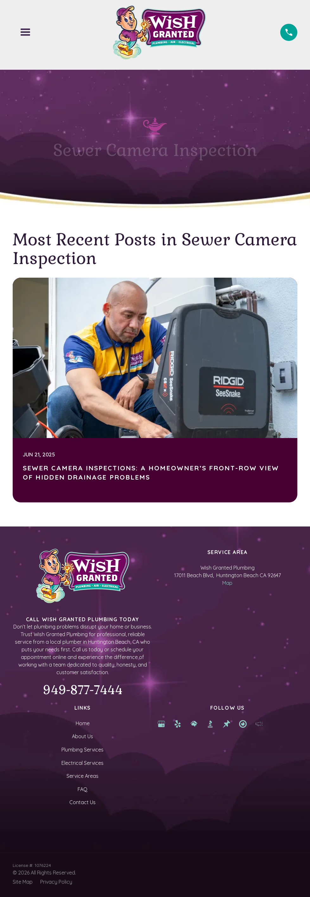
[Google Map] (161, 723)
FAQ (82, 789)
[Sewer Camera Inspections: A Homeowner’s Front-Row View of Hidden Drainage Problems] (155, 390)
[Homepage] (159, 32)
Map (227, 583)
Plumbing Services (82, 749)
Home (83, 723)
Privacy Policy (56, 882)
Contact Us (82, 802)
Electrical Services (82, 763)
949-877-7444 (83, 690)
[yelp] (177, 723)
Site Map (23, 882)
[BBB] (210, 723)
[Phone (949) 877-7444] (288, 32)
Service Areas (82, 776)
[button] (25, 32)
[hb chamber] (259, 723)
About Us (82, 736)
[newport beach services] (243, 723)
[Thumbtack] (227, 723)
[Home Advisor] (194, 723)
